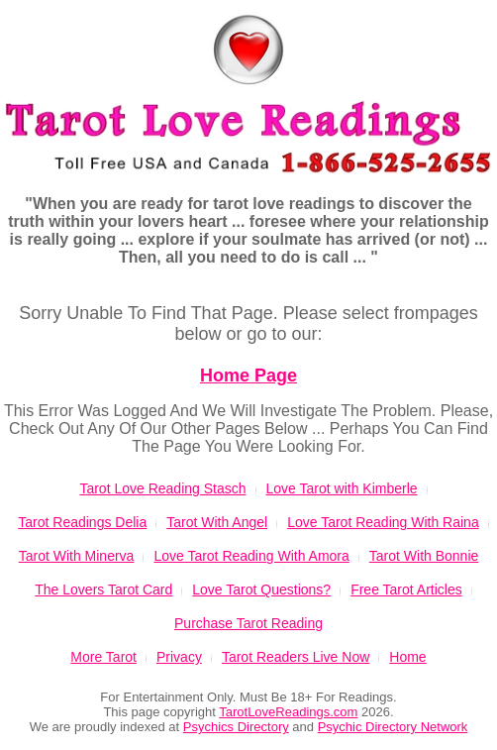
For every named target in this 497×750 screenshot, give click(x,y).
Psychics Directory (236, 726)
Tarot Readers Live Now (295, 657)
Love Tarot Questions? (261, 589)
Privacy (179, 657)
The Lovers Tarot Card (103, 589)
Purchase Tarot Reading (248, 623)
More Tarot (103, 657)
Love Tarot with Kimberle (342, 488)
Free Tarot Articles (406, 589)
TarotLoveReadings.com (288, 711)
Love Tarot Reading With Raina (383, 522)
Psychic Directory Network (393, 726)
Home (407, 657)
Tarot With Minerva (77, 556)
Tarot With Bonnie (424, 556)
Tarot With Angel (216, 522)
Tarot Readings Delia (82, 522)
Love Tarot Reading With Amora (250, 556)
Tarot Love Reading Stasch (162, 488)
